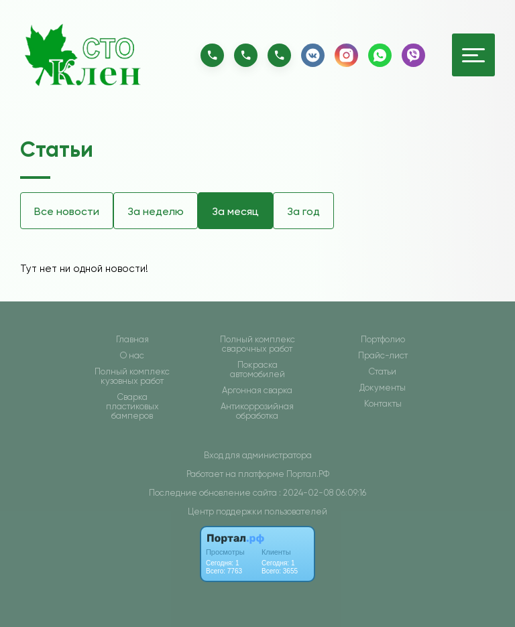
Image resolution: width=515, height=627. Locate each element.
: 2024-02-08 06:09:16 (322, 493)
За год (303, 211)
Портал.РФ (307, 474)
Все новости (66, 211)
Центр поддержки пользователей (257, 511)
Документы (382, 388)
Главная (132, 339)
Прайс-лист (383, 355)
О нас (132, 355)
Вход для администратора (258, 455)
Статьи (382, 371)
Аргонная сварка (257, 390)
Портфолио (383, 339)
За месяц (235, 211)
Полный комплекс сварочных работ (257, 344)
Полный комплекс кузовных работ (132, 376)
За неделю (155, 211)
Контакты (383, 404)
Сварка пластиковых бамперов (132, 407)
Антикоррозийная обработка (257, 411)
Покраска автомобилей (257, 369)
